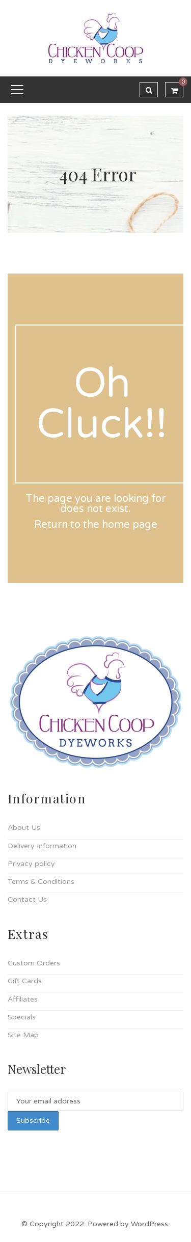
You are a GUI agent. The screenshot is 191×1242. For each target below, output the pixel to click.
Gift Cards (25, 981)
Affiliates (23, 999)
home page (129, 525)
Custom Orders (34, 963)
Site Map (23, 1035)
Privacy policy (31, 863)
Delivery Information (42, 846)
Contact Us (27, 899)
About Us (24, 827)
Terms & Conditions (41, 881)
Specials (22, 1017)
